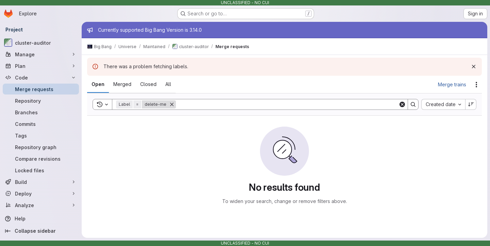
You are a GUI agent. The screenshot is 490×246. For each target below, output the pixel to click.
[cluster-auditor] (41, 42)
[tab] (98, 84)
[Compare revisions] (41, 158)
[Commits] (41, 123)
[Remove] (172, 104)
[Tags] (41, 135)
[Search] (287, 104)
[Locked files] (41, 170)
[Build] (41, 181)
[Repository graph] (41, 147)
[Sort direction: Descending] (471, 104)
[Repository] (41, 100)
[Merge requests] (41, 89)
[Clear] (402, 104)
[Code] (41, 77)
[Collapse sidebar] (41, 231)
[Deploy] (41, 193)
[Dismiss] (474, 66)
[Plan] (41, 65)
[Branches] (41, 112)
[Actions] (476, 84)
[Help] (41, 218)
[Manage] (41, 54)
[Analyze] (41, 205)
